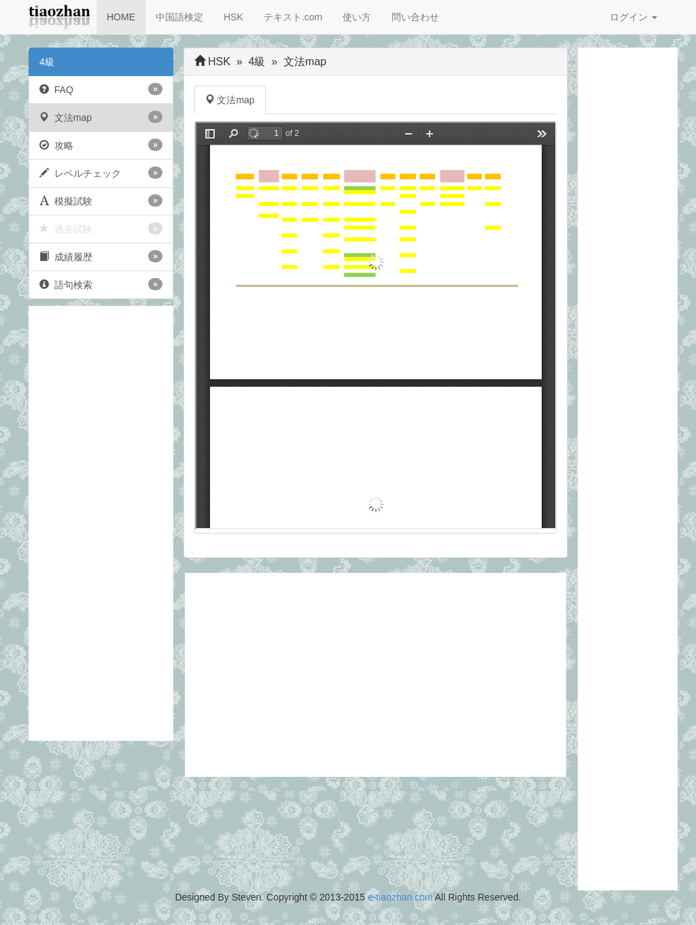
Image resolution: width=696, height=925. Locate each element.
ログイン (633, 17)
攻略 (100, 145)
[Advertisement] (101, 523)
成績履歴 (100, 256)
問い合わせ (415, 17)
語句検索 (100, 284)
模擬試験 (100, 200)
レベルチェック (100, 173)
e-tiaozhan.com (400, 897)
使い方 (357, 17)
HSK (233, 17)
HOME (121, 17)
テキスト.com (293, 17)
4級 (46, 61)
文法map (100, 117)
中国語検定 (179, 17)
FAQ (100, 89)
